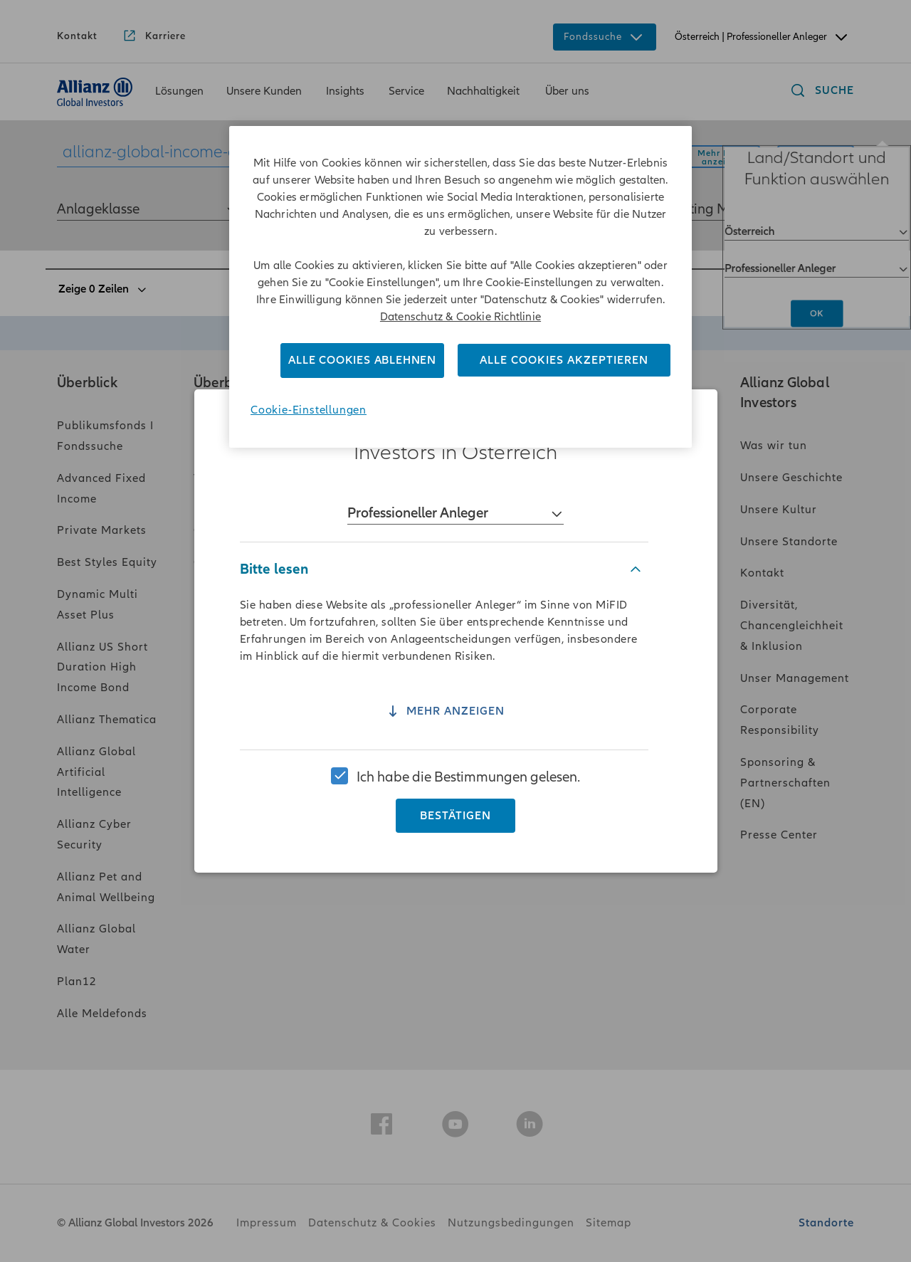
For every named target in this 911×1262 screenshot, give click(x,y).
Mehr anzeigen (444, 718)
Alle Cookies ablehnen (362, 360)
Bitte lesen (274, 575)
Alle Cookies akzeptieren (564, 360)
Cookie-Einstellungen (309, 410)
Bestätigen (455, 810)
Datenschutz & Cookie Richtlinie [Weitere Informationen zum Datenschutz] (460, 317)
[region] (455, 631)
